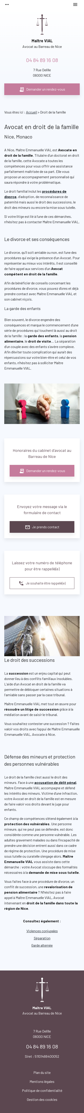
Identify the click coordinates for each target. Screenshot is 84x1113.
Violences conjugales (42, 931)
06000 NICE (42, 72)
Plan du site (42, 1072)
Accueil (31, 112)
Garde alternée (42, 945)
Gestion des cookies (42, 1099)
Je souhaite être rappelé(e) (42, 583)
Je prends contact (42, 527)
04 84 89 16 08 (42, 60)
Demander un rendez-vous (42, 89)
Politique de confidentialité (42, 1090)
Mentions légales (42, 1081)
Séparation (42, 938)
